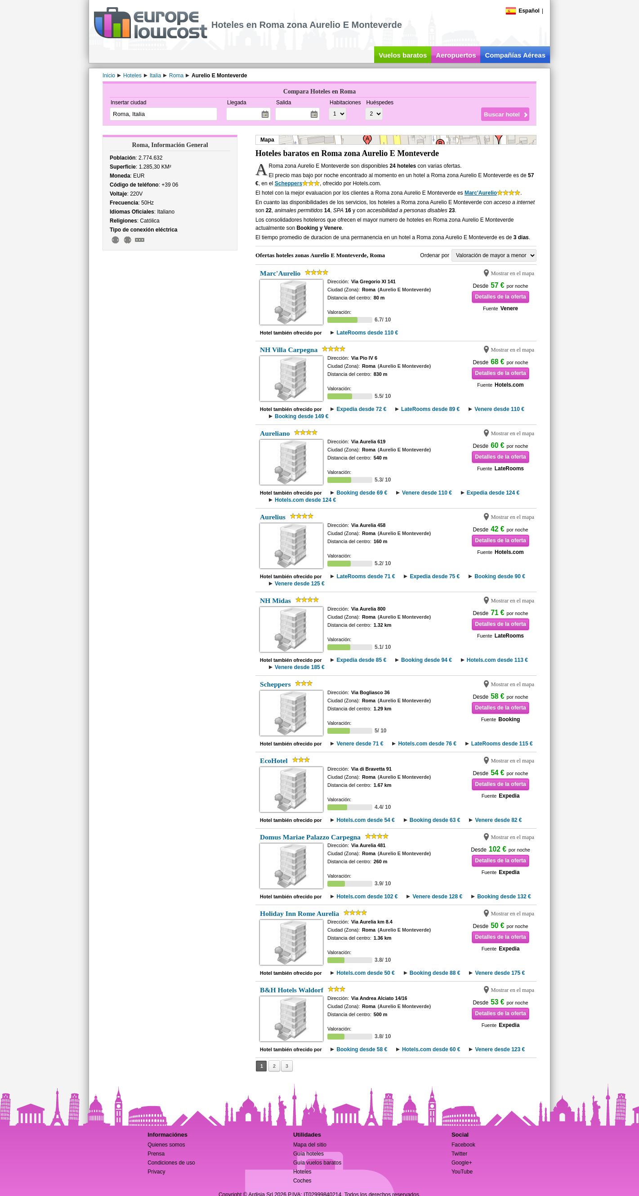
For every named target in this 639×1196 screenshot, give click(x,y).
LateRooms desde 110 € (367, 333)
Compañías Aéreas (515, 55)
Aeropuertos (456, 55)
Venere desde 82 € (498, 820)
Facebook (463, 1145)
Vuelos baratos (403, 55)
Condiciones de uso (171, 1163)
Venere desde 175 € (500, 973)
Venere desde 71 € (359, 744)
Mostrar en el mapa (512, 273)
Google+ (461, 1163)
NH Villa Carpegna (288, 349)
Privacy (156, 1172)
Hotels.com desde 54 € (365, 820)
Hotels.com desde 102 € (367, 896)
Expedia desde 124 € (493, 493)
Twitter (459, 1154)
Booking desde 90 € (499, 576)
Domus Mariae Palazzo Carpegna (310, 837)
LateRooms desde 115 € (502, 744)
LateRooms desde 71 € (365, 576)
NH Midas (275, 600)
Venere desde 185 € (300, 667)
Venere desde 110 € (499, 409)
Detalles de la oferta (500, 297)
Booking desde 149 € (301, 416)
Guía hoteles (308, 1154)
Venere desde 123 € (500, 1049)
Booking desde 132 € (504, 896)
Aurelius (273, 517)
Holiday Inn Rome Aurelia (299, 913)
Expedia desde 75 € (435, 576)
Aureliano (275, 433)
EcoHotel (274, 760)
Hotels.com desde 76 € (427, 744)
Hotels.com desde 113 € (497, 660)
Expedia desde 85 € (361, 660)
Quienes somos (166, 1145)
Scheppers (288, 183)
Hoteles (302, 1172)
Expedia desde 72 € (361, 409)
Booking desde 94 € (426, 660)
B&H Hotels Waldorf (291, 990)
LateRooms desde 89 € (430, 409)
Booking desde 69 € (361, 493)
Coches (302, 1181)
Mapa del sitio (309, 1145)
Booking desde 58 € (361, 1049)
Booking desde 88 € (435, 973)
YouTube (462, 1172)
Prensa (156, 1154)
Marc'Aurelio (481, 193)
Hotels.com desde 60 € (431, 1049)
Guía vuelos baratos (317, 1163)
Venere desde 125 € (300, 583)
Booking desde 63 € (435, 820)
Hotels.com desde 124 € (305, 500)
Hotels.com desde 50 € (365, 973)
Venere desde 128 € (437, 896)
